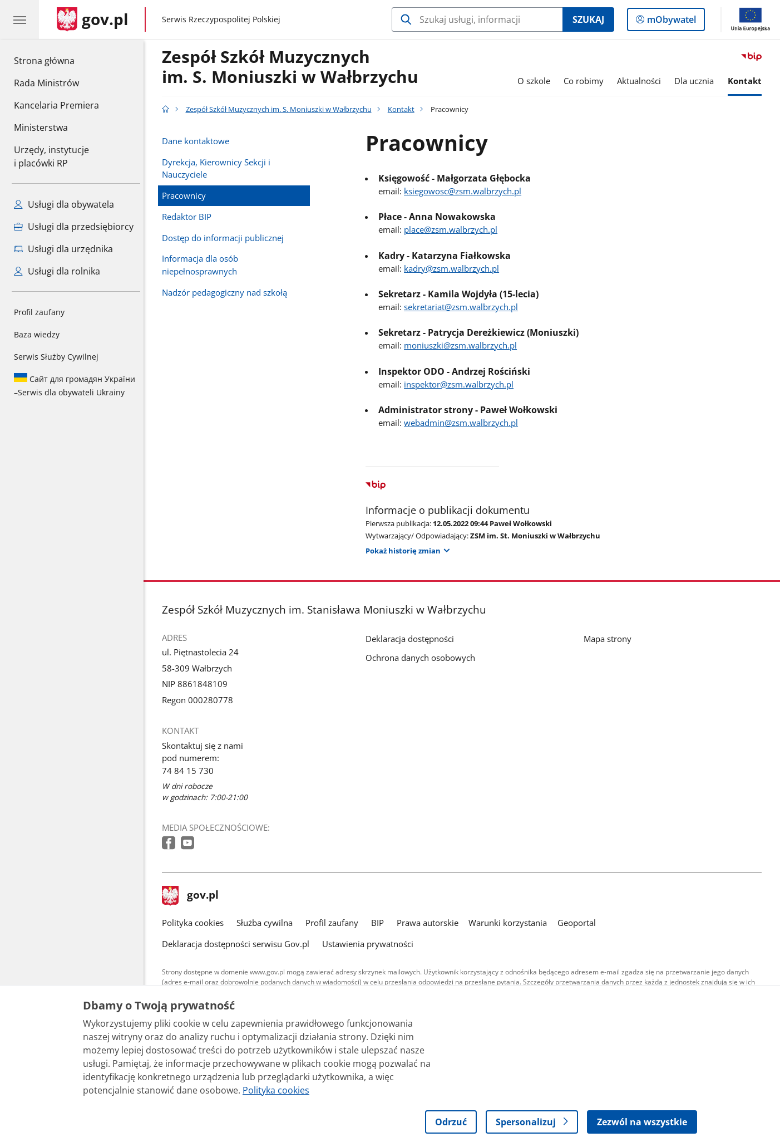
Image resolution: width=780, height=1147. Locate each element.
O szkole (536, 80)
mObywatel (670, 21)
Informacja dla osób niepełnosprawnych (203, 265)
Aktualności (642, 80)
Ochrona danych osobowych (423, 657)
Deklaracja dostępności (413, 638)
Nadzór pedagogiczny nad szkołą (227, 292)
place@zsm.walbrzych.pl (453, 229)
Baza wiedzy (37, 334)
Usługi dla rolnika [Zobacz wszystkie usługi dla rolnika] (57, 271)
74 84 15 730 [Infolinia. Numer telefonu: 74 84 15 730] (190, 770)
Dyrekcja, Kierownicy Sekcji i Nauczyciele (219, 168)
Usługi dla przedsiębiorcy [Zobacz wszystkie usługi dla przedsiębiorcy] (74, 226)
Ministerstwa (41, 127)
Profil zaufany (39, 312)
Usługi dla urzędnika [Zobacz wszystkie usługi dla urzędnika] (63, 249)
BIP (380, 922)
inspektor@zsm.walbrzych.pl (461, 384)
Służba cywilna (267, 922)
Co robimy (586, 80)
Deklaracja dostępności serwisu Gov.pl (238, 943)
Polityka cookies (195, 922)
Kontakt (747, 80)
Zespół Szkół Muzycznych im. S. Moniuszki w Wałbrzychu (293, 67)
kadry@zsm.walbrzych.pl (454, 268)
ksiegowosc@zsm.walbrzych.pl (465, 191)
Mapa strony (610, 638)
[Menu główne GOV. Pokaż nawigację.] (19, 19)
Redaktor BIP (189, 216)
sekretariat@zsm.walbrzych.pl (464, 306)
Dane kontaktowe (198, 140)
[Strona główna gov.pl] (93, 19)
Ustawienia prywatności (370, 943)
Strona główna (56, 60)
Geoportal (579, 922)
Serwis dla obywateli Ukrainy (74, 385)
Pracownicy (187, 195)
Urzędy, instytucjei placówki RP (51, 156)
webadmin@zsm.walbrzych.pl (464, 422)
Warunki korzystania (511, 922)
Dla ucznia (697, 80)
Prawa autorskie (430, 922)
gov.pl (193, 896)
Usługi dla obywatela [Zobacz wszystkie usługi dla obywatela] (64, 204)
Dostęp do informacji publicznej (226, 237)
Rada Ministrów (46, 83)
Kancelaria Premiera (56, 105)
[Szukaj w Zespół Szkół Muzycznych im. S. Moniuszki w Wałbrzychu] (477, 19)
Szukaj (588, 19)
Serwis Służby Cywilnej (56, 356)
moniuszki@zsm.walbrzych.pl (463, 345)
